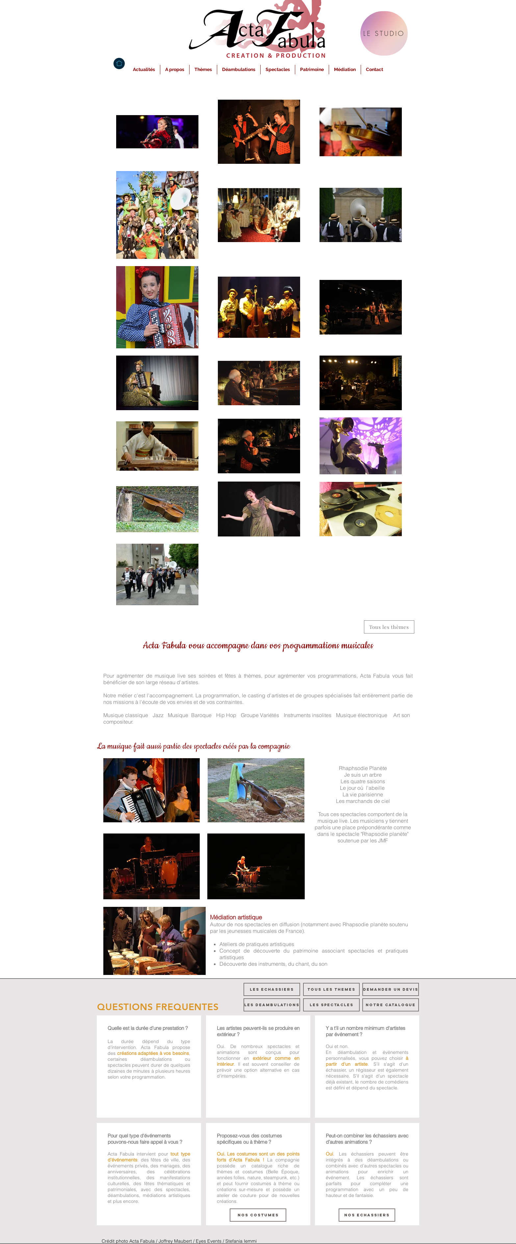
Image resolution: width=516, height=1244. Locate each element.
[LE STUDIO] (384, 33)
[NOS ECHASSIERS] (367, 1215)
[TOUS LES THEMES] (331, 989)
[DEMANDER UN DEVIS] (390, 989)
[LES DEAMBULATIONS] (272, 1004)
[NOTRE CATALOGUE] (390, 1004)
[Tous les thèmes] (389, 627)
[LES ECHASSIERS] (272, 989)
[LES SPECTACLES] (331, 1004)
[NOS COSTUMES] (258, 1215)
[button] (174, 69)
